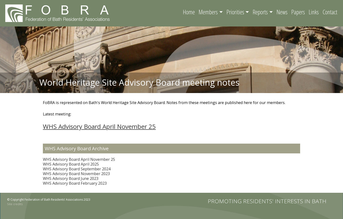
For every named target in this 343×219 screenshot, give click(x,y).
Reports (260, 12)
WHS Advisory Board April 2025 (71, 164)
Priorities (235, 12)
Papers (298, 12)
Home (189, 12)
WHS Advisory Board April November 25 (99, 126)
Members (208, 12)
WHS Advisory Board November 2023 (76, 173)
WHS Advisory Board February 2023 (75, 183)
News (282, 12)
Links (314, 12)
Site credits (15, 204)
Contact (330, 12)
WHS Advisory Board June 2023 (70, 178)
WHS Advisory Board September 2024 (77, 169)
